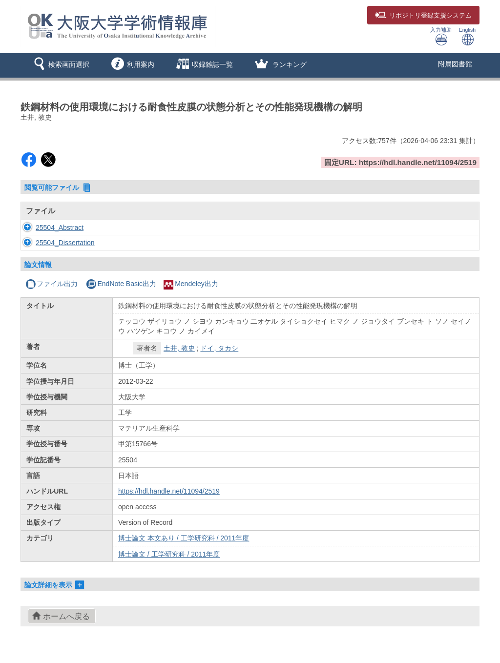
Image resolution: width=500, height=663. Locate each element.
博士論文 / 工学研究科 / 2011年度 (169, 554)
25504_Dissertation (55, 243)
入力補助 (441, 36)
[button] (60, 65)
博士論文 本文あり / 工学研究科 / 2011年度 (183, 538)
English (467, 36)
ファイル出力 (51, 284)
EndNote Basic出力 (121, 284)
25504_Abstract (50, 227)
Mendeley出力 (191, 284)
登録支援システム (423, 15)
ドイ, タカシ (219, 348)
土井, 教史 (179, 348)
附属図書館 (455, 64)
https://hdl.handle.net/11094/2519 (169, 491)
